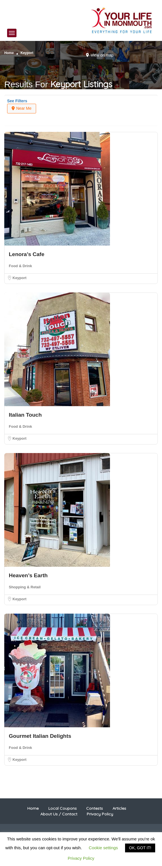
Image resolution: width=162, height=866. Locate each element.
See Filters (17, 101)
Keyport (19, 278)
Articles (119, 808)
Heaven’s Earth (28, 575)
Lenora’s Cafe (26, 254)
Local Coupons (62, 808)
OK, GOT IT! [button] (140, 848)
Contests (94, 808)
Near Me (22, 108)
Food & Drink (20, 266)
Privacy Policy (100, 814)
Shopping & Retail (25, 587)
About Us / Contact (58, 814)
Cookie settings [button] (103, 847)
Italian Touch (25, 415)
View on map (102, 55)
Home (9, 53)
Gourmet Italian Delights (40, 736)
